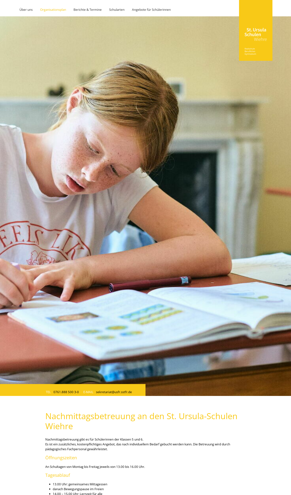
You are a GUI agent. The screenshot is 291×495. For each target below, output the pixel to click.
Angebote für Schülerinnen (151, 9)
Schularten (117, 9)
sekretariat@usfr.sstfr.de (114, 392)
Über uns (26, 9)
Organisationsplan (53, 9)
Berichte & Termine (87, 9)
